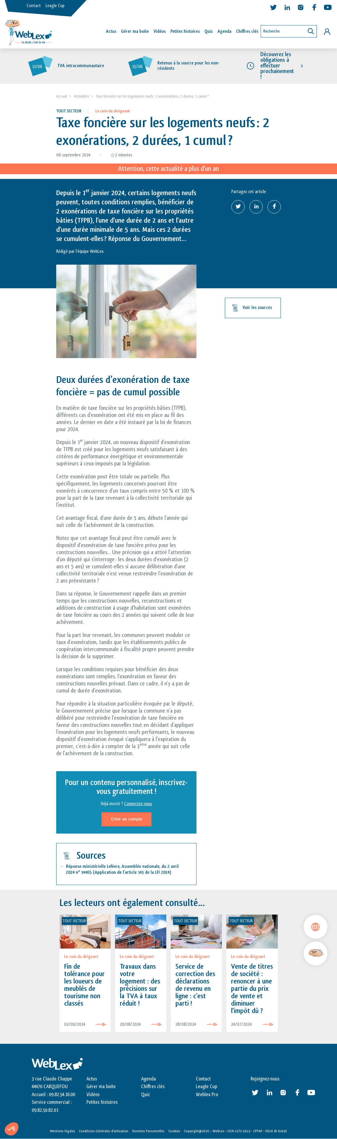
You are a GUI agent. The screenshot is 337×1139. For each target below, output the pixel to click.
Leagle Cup (55, 6)
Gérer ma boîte (135, 31)
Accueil (61, 96)
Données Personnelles (148, 1131)
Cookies (174, 1131)
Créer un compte (126, 819)
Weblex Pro (207, 1094)
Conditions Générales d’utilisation (103, 1131)
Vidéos (160, 31)
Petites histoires (185, 31)
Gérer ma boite (101, 1087)
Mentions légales (62, 1131)
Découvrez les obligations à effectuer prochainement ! (277, 66)
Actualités (81, 96)
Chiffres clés (247, 31)
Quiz (208, 31)
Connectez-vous (138, 804)
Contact (34, 6)
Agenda (224, 31)
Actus (111, 31)
